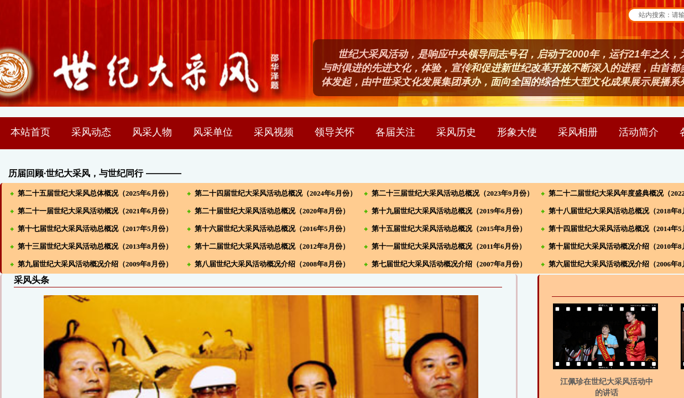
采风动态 (91, 132)
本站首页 (30, 132)
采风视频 (274, 132)
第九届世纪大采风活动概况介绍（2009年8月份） (95, 264)
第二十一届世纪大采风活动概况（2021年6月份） (95, 211)
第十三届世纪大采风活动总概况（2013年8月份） (95, 246)
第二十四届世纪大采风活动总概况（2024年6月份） (276, 193)
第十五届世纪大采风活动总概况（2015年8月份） (449, 228)
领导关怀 (334, 132)
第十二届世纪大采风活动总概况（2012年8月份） (272, 246)
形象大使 (517, 132)
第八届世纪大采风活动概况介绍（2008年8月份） (272, 264)
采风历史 (456, 132)
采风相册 (578, 132)
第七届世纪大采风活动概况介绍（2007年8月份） (449, 264)
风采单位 (213, 132)
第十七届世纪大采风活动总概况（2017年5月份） (95, 228)
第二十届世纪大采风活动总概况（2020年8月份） (272, 211)
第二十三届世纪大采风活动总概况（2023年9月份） (453, 193)
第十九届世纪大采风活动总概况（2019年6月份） (449, 211)
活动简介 (639, 132)
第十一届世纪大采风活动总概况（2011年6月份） (449, 246)
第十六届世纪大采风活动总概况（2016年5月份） (272, 228)
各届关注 (395, 132)
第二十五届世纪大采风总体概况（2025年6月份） (95, 193)
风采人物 (152, 132)
